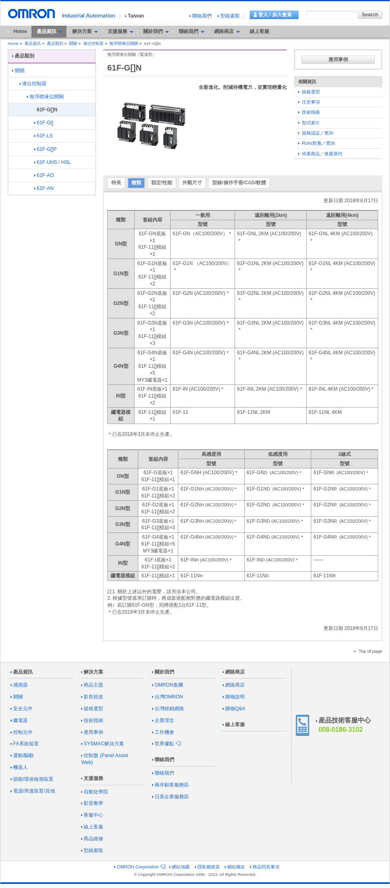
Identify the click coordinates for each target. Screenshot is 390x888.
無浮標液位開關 (123, 43)
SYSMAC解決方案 (102, 744)
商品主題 (92, 685)
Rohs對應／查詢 (316, 143)
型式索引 (309, 122)
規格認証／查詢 (315, 132)
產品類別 (55, 43)
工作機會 (163, 732)
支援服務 (92, 778)
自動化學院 (94, 792)
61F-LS (43, 136)
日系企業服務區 (170, 797)
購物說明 (234, 697)
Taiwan (134, 16)
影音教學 (92, 803)
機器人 (19, 767)
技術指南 (309, 112)
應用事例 (338, 59)
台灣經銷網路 (168, 708)
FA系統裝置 (25, 744)
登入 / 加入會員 (275, 15)
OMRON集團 (167, 685)
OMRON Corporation (139, 866)
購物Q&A (234, 708)
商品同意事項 (264, 866)
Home (20, 31)
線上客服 (259, 31)
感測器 (19, 685)
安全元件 (22, 708)
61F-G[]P (45, 149)
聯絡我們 (201, 16)
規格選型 (309, 91)
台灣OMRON (167, 697)
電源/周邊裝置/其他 (33, 791)
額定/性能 (161, 183)
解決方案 (92, 672)
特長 (116, 183)
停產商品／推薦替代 (320, 153)
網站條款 (235, 866)
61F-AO (44, 175)
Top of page (368, 651)
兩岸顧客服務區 (170, 785)
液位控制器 (93, 43)
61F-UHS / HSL (52, 162)
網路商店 (234, 672)
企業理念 (163, 720)
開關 (73, 43)
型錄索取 (229, 16)
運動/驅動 (22, 755)
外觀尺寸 (192, 183)
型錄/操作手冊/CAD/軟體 (239, 183)
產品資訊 (32, 43)
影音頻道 (92, 697)
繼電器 (19, 720)
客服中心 (92, 815)
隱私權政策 (207, 866)
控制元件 (22, 732)
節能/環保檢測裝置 (32, 779)
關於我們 (163, 672)
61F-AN (43, 188)
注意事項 (309, 101)
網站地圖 (179, 866)
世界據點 (166, 744)
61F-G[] (43, 123)
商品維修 (92, 839)
